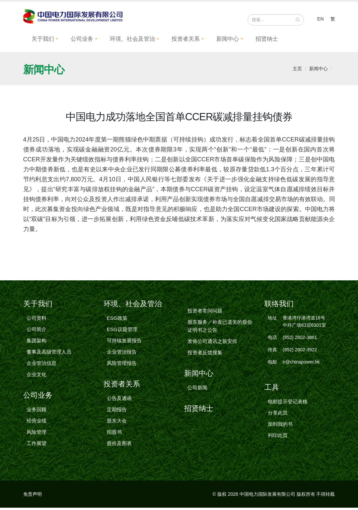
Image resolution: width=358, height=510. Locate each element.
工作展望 (36, 445)
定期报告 (117, 412)
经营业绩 (36, 423)
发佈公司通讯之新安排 (212, 343)
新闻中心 (227, 41)
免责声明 (32, 496)
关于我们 (43, 41)
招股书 (114, 434)
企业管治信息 (41, 365)
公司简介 (36, 331)
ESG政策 (117, 320)
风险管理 (36, 434)
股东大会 (117, 423)
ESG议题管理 (122, 331)
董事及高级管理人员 (49, 354)
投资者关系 (186, 41)
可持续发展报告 (124, 343)
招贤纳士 (266, 41)
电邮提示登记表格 (288, 404)
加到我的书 (280, 426)
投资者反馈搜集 (204, 355)
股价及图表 (119, 445)
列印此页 (278, 437)
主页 (297, 71)
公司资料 (36, 320)
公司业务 (82, 41)
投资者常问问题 (204, 313)
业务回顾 (36, 412)
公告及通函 (119, 400)
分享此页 (278, 415)
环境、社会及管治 (132, 41)
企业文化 (36, 376)
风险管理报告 (122, 365)
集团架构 (36, 343)
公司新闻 (197, 390)
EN (320, 20)
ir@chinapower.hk (301, 364)
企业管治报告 (122, 354)
